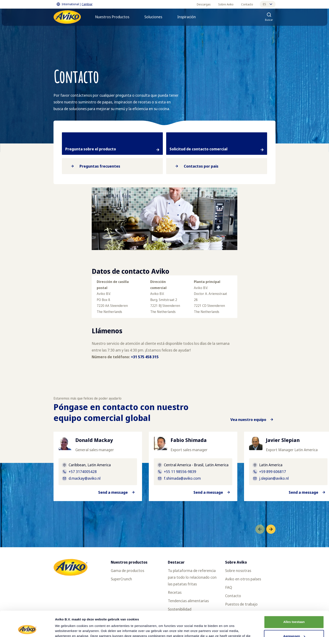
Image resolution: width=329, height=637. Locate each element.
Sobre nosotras (238, 570)
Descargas (204, 4)
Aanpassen (294, 612)
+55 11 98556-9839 (180, 471)
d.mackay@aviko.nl (85, 478)
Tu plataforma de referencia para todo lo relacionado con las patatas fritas (192, 577)
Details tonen (65, 628)
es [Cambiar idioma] (267, 4)
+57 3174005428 (83, 471)
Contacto (247, 4)
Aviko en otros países (243, 578)
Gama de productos (127, 570)
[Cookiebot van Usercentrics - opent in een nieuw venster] (27, 629)
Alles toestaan (294, 598)
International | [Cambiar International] (75, 4)
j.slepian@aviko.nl (274, 478)
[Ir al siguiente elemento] (270, 529)
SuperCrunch (121, 578)
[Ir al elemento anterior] (260, 529)
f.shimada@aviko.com (182, 478)
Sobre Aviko (226, 4)
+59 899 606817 (272, 471)
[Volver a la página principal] (67, 17)
